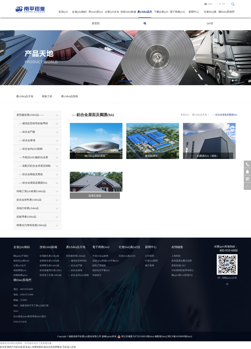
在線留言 (96, 275)
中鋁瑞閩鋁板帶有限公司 (182, 271)
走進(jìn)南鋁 (79, 11)
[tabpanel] (125, 57)
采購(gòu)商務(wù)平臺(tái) (105, 261)
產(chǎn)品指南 (69, 96)
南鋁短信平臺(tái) (100, 270)
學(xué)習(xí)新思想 (96, 14)
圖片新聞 (149, 265)
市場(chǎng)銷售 (100, 256)
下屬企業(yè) (161, 11)
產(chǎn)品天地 (144, 14)
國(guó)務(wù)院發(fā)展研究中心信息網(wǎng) (182, 276)
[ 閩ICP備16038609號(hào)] (179, 336)
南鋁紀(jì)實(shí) (21, 261)
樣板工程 (47, 96)
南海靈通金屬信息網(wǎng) (181, 261)
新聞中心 (194, 11)
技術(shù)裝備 (128, 11)
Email (210, 4)
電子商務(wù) (177, 11)
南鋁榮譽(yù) (19, 270)
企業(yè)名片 (19, 265)
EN (224, 4)
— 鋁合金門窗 (74, 265)
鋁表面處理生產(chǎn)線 (50, 271)
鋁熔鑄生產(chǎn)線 (49, 261)
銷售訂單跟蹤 (99, 265)
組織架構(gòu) (20, 275)
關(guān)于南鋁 (20, 256)
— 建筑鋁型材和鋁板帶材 (76, 261)
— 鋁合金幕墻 (74, 270)
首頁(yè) (63, 11)
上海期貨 (175, 256)
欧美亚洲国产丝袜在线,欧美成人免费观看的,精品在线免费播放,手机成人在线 (38, 347)
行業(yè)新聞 (151, 261)
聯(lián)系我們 (226, 11)
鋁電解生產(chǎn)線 (49, 256)
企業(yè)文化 (112, 11)
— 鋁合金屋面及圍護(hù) (223, 115)
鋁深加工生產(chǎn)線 (50, 275)
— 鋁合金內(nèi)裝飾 (77, 275)
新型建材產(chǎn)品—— (76, 256)
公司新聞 (149, 256)
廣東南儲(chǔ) (178, 265)
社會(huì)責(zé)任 (210, 14)
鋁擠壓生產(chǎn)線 (49, 265)
